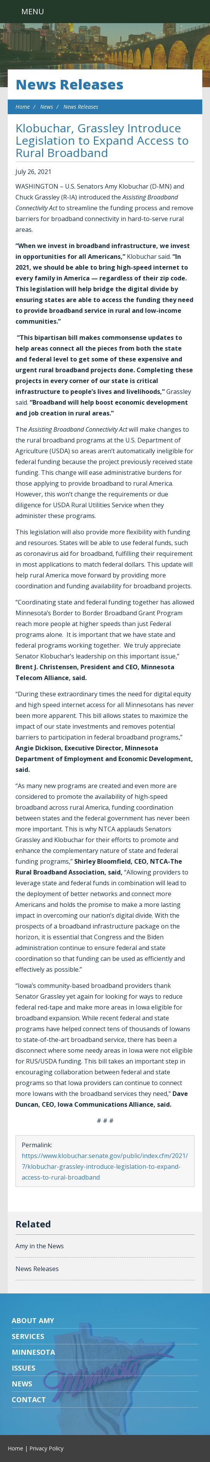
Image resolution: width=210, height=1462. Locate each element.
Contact (29, 1399)
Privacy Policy (46, 1448)
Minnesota (33, 1352)
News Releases (69, 84)
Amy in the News (39, 1246)
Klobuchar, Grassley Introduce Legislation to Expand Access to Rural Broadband (102, 140)
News (46, 106)
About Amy (33, 1320)
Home (22, 106)
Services (28, 1336)
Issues (23, 1368)
